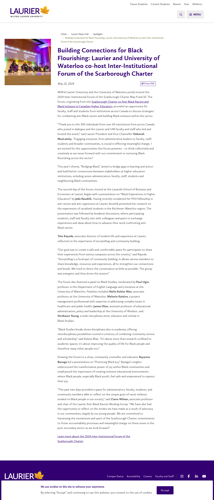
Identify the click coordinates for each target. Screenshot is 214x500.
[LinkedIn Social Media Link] (197, 476)
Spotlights (98, 34)
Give (186, 4)
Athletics (197, 4)
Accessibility (133, 476)
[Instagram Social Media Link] (182, 476)
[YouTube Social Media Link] (204, 476)
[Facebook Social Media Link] (190, 476)
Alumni (177, 4)
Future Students (139, 4)
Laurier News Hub (80, 34)
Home (64, 34)
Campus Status (115, 476)
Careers (147, 476)
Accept (165, 490)
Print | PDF (148, 83)
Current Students (160, 4)
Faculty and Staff (164, 476)
